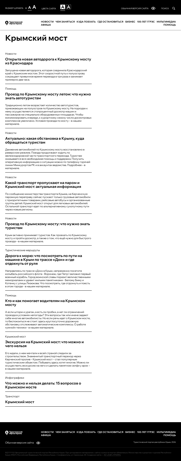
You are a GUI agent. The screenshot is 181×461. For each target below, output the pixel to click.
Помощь (169, 24)
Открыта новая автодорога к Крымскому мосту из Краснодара (48, 61)
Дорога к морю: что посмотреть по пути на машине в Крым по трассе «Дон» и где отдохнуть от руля (43, 259)
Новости (47, 21)
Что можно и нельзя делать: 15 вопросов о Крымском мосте (43, 385)
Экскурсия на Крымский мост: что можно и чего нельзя (44, 344)
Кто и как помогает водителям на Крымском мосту (45, 302)
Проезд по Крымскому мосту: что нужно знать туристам (47, 226)
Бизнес (130, 21)
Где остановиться (110, 21)
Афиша (46, 24)
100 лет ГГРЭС (146, 21)
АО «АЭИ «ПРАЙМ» (112, 455)
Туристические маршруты (22, 250)
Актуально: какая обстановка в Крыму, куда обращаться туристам (44, 140)
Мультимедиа (166, 21)
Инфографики (14, 377)
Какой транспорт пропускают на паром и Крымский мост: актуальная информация (43, 184)
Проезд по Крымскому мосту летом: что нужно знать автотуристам (48, 96)
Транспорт (12, 396)
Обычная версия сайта (22, 442)
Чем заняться (65, 21)
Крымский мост (15, 336)
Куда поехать (86, 21)
